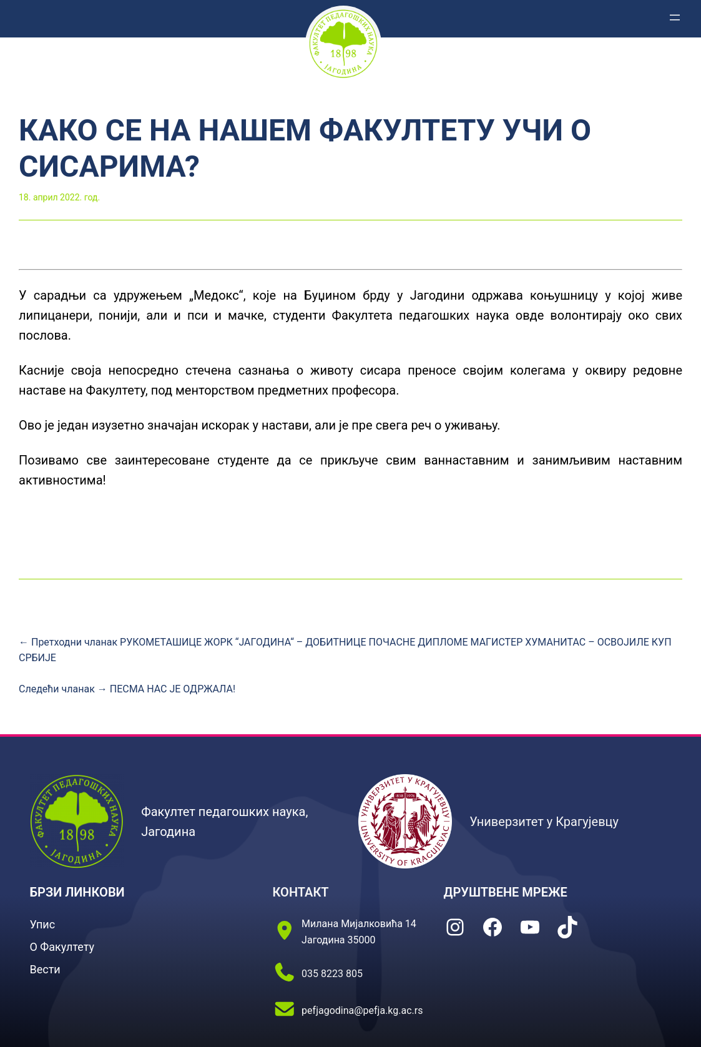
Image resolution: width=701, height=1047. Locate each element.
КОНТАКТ (301, 892)
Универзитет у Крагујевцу (544, 821)
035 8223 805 (332, 974)
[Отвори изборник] (675, 17)
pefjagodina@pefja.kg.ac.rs (362, 1010)
